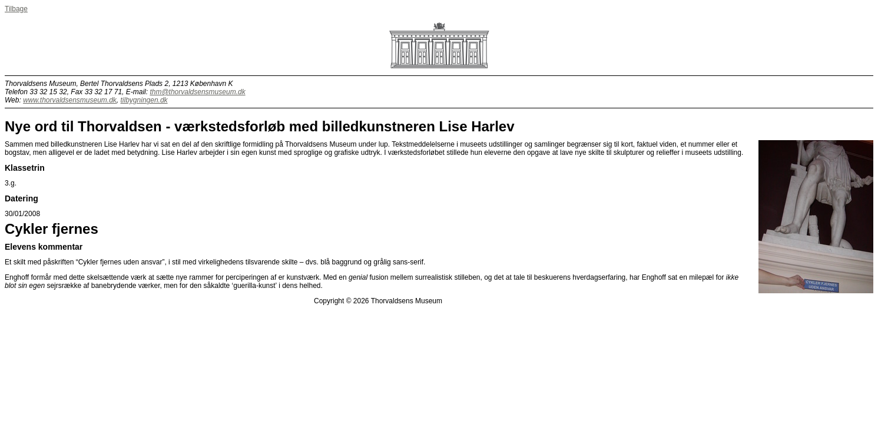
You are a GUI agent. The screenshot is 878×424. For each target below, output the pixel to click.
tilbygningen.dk (144, 100)
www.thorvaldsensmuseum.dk (70, 100)
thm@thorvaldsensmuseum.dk (197, 92)
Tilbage (16, 9)
